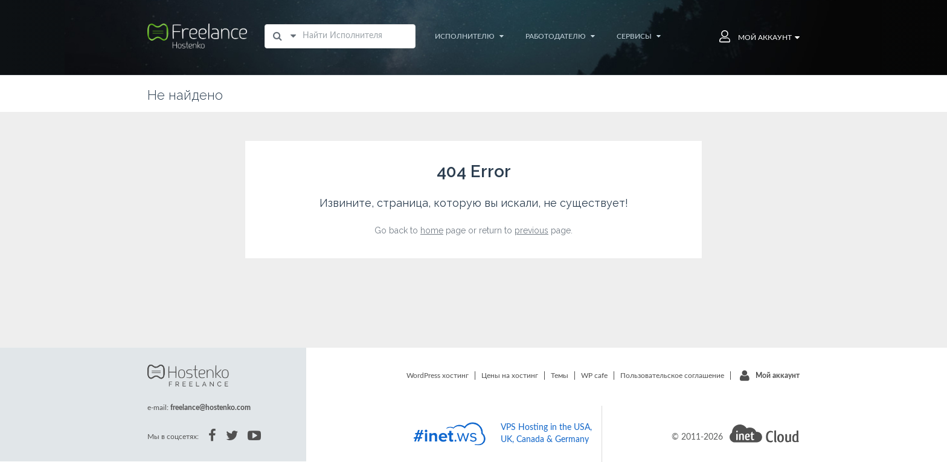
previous (531, 230)
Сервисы (639, 36)
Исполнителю (469, 36)
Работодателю (560, 36)
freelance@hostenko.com (210, 407)
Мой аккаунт (778, 375)
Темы (559, 375)
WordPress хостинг (437, 375)
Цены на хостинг (509, 375)
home (431, 230)
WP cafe (594, 375)
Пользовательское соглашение (672, 375)
